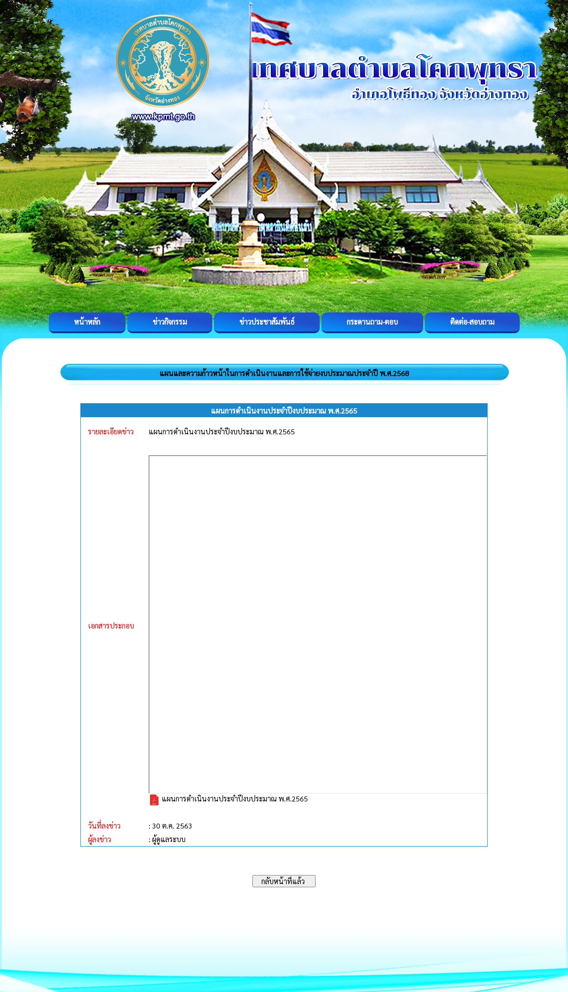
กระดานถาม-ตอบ (372, 321)
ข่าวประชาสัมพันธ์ (266, 321)
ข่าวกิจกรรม (170, 321)
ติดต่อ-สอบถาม (472, 321)
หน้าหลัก (87, 321)
